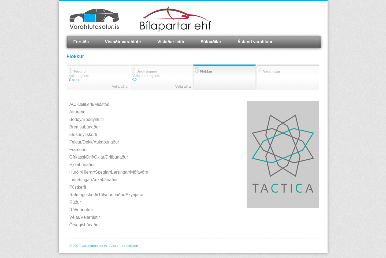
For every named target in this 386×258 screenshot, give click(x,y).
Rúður (75, 202)
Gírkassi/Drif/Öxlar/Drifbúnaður (98, 157)
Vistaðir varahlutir (123, 42)
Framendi (78, 149)
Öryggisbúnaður (84, 225)
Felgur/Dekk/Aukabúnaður (94, 142)
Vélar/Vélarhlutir (84, 217)
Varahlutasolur (94, 19)
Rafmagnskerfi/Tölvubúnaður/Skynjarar (106, 194)
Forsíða (81, 42)
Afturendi (78, 112)
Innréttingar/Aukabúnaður (93, 179)
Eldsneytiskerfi (83, 134)
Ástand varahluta (254, 42)
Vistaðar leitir (170, 42)
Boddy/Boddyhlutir (86, 119)
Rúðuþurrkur (81, 209)
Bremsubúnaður (84, 127)
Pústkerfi (77, 187)
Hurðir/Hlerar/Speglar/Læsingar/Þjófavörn (108, 172)
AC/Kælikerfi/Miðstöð (89, 104)
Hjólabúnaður (82, 164)
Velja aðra (120, 86)
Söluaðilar (211, 42)
